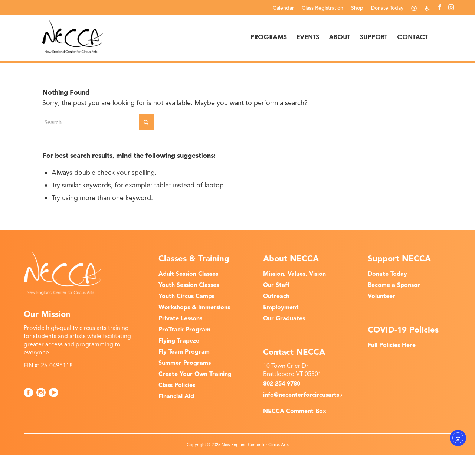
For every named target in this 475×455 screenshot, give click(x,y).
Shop (357, 8)
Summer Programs (184, 363)
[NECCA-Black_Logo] (72, 36)
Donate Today (387, 8)
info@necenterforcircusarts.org (307, 395)
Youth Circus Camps (186, 296)
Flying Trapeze (178, 340)
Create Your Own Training (195, 374)
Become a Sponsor (394, 285)
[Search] (98, 122)
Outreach (276, 296)
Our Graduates (284, 318)
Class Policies (176, 385)
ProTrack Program (184, 329)
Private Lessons (180, 318)
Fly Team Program (184, 352)
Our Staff (276, 285)
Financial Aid (176, 396)
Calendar (283, 8)
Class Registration (322, 8)
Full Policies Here (392, 345)
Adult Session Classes (188, 274)
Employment (281, 307)
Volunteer (381, 296)
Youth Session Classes (188, 285)
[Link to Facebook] (439, 7)
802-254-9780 (281, 383)
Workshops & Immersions (194, 307)
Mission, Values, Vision (294, 274)
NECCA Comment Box (294, 411)
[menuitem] (283, 8)
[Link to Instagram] (450, 7)
